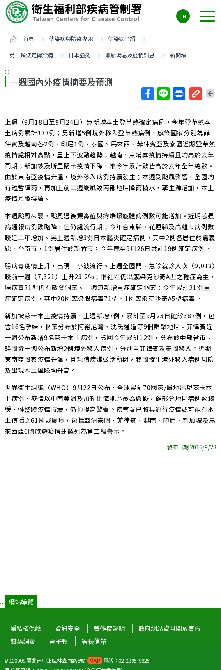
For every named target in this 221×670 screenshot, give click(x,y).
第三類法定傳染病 (31, 55)
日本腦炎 (79, 55)
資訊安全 (67, 628)
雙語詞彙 (23, 641)
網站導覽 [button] (21, 601)
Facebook (147, 93)
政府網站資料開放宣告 (169, 628)
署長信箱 (93, 641)
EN (183, 16)
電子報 (58, 641)
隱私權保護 (25, 628)
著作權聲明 (109, 628)
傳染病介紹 (121, 38)
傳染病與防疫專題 (71, 38)
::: (7, 71)
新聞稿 (178, 55)
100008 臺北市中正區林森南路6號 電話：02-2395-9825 (77, 660)
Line (163, 93)
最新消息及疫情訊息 (129, 55)
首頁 (28, 38)
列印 (178, 93)
